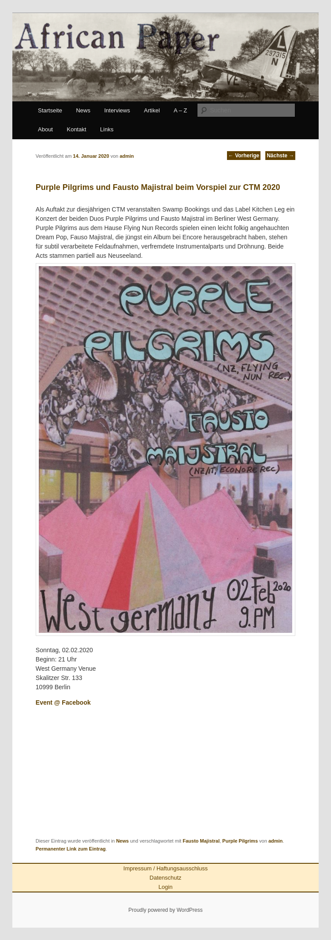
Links (106, 129)
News (83, 110)
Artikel (152, 110)
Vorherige (243, 155)
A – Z (180, 110)
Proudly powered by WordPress (165, 910)
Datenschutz (165, 877)
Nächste (280, 155)
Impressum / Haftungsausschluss (165, 868)
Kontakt (76, 129)
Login (166, 887)
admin (275, 840)
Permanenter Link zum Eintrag (71, 848)
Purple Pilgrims (240, 840)
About (45, 129)
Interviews (117, 110)
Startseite (50, 110)
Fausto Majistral (200, 840)
